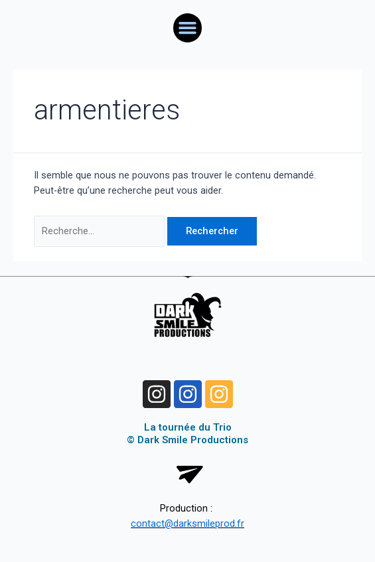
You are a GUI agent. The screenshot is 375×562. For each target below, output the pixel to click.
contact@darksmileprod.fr (187, 523)
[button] (187, 27)
